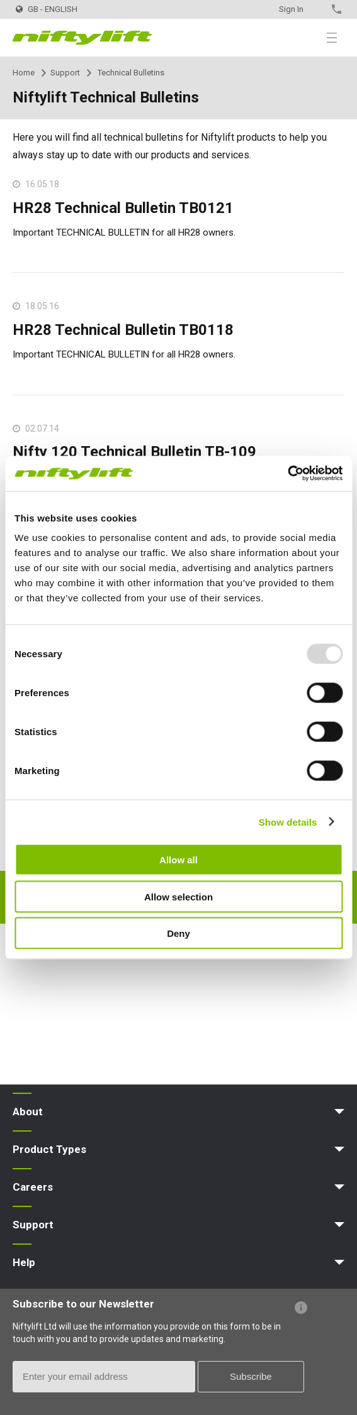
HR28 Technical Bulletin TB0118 (123, 330)
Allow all (178, 860)
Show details (288, 821)
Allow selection (178, 896)
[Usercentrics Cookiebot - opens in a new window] (287, 474)
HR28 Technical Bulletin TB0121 (123, 208)
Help (24, 1262)
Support (65, 72)
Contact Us (314, 9)
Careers (33, 1187)
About (28, 1111)
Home (24, 72)
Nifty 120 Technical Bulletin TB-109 (134, 452)
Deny (178, 933)
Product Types (49, 1149)
